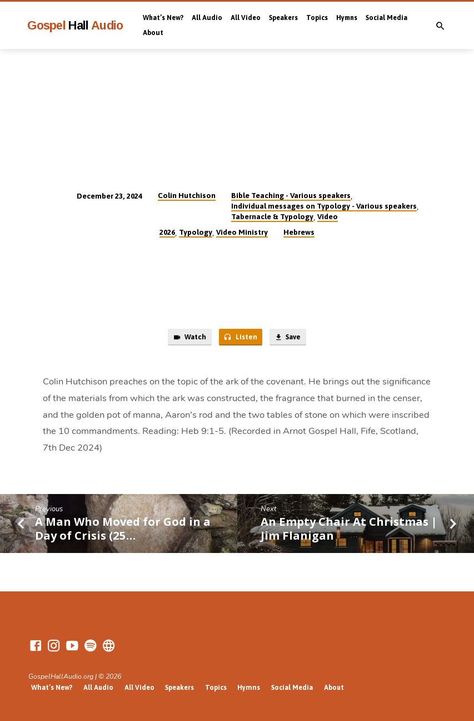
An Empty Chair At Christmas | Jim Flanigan (349, 529)
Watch (188, 338)
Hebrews (299, 232)
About (153, 33)
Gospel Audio (75, 25)
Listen (239, 338)
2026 (167, 232)
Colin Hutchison (187, 195)
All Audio (207, 18)
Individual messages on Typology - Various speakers (324, 205)
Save (288, 338)
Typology (195, 232)
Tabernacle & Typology (272, 216)
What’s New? (163, 18)
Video (327, 216)
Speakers (283, 18)
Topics (317, 18)
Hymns (346, 18)
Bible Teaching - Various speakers (291, 195)
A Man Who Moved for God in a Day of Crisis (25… (123, 529)
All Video (246, 18)
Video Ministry (242, 232)
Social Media (386, 18)
